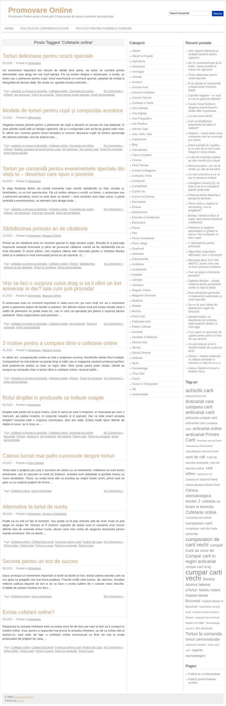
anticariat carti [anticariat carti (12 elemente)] (200, 412)
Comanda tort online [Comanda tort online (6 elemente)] (199, 517)
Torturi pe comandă (43, 213)
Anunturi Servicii (142, 97)
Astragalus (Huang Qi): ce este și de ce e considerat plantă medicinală (203, 186)
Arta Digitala (139, 113)
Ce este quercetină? (200, 116)
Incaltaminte (139, 269)
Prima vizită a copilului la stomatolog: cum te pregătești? (203, 207)
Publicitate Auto (141, 321)
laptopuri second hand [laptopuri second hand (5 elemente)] (207, 617)
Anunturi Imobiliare (143, 92)
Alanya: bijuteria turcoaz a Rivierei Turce (203, 370)
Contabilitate (139, 186)
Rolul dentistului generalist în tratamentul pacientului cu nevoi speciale (205, 296)
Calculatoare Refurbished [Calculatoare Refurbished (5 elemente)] (199, 446)
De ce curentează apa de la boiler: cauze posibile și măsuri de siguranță (204, 66)
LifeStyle (137, 279)
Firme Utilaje (139, 243)
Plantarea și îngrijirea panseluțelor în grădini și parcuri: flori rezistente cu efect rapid (203, 232)
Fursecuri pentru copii (68, 542)
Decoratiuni (139, 201)
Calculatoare (139, 149)
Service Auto (139, 342)
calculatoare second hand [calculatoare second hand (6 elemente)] (202, 451)
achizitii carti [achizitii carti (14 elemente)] (199, 390)
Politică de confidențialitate (44, 28)
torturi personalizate (103, 94)
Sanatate (137, 332)
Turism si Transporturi (145, 384)
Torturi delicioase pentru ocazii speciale (47, 56)
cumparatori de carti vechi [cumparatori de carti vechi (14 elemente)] (202, 542)
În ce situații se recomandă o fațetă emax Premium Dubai (204, 87)
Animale (137, 77)
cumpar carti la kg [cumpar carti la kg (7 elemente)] (198, 567)
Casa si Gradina (141, 155)
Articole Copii (140, 129)
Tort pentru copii (89, 149)
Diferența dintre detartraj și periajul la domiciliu (204, 196)
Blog (134, 144)
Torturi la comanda (42, 94)
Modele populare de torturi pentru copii (37, 149)
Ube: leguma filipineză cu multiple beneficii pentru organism (203, 54)
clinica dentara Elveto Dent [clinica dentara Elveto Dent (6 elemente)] (203, 485)
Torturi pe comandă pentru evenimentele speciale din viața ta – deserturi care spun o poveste (63, 171)
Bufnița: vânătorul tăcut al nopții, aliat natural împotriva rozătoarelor (205, 219)
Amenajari (138, 71)
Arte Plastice (139, 123)
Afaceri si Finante (142, 56)
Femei (135, 227)
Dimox (20, 700)
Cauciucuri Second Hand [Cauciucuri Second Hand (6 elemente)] (201, 479)
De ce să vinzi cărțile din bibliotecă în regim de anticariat (202, 308)
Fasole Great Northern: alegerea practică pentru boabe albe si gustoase (202, 107)
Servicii (136, 347)
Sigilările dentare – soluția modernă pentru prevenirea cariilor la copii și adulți (204, 284)
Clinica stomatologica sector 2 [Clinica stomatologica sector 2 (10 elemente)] (198, 495)
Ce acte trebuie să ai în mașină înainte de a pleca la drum (205, 348)
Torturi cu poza (44, 545)
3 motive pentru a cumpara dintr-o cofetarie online (59, 343)
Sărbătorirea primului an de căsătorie (45, 228)
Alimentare (34, 63)
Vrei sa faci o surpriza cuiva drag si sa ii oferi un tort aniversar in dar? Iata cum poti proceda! (61, 285)
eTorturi (8, 94)
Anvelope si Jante (142, 103)
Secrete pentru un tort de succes (40, 561)
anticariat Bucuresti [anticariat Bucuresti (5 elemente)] (196, 396)
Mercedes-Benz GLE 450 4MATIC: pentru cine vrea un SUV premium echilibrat (204, 264)
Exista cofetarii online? (28, 612)
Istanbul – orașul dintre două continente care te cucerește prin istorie (205, 137)
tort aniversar (22, 94)
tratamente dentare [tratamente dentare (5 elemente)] (196, 644)
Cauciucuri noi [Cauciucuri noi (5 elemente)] (204, 474)
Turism (136, 378)
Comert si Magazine (54, 513)
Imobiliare (138, 264)
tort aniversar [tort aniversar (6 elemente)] (204, 628)
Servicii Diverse (141, 352)
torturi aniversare (41, 491)
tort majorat (64, 436)
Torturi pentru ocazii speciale (72, 94)
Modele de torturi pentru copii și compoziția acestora (62, 110)
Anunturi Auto (140, 87)
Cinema (136, 160)
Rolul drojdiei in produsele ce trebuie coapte (53, 398)
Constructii (138, 181)
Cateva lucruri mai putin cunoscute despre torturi (58, 456)
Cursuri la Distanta (143, 196)
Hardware (138, 253)
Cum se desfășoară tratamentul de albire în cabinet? (202, 125)
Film (134, 233)
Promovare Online (40, 10)
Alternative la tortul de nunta (34, 507)
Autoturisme (139, 139)
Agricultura (138, 61)
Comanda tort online (81, 91)
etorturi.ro (32, 436)
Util (134, 389)
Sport (135, 363)
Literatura (138, 285)
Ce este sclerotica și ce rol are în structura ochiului (204, 176)
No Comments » (113, 91)
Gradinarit (138, 248)
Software (137, 358)
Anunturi (137, 82)
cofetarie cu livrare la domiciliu (29, 91)
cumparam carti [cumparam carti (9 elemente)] (199, 523)
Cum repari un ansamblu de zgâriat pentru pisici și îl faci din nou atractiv (205, 336)
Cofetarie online (58, 91)
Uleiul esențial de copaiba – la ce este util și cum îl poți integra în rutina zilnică (204, 149)
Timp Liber (138, 373)
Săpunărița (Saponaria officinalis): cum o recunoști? (205, 253)
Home (9, 28)
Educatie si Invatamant (145, 217)
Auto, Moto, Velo (142, 134)
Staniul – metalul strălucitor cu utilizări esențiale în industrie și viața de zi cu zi (204, 360)
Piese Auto (138, 316)
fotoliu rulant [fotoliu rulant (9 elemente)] (209, 590)
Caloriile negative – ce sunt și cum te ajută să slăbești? (204, 97)
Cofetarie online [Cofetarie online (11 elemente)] (201, 512)
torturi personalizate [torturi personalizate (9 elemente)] (203, 639)
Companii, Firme (142, 175)
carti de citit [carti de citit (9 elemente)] (195, 457)
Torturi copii (79, 436)
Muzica (136, 311)
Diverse (136, 207)
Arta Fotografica (141, 118)
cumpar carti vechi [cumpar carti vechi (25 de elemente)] (204, 575)
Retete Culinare (141, 326)
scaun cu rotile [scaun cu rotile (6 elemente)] (195, 623)
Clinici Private (140, 165)
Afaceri (136, 50)
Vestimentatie (140, 394)
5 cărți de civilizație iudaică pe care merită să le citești (204, 159)
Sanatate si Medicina (144, 337)
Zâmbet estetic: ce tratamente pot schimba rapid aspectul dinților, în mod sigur (202, 322)
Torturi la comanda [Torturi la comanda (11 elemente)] (204, 633)
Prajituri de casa (92, 542)
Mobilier (136, 306)
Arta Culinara (36, 463)
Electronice (138, 222)
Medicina (137, 300)
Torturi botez (11, 545)
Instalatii (137, 274)
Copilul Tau (138, 191)
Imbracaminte (140, 259)
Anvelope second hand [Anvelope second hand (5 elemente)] (209, 440)
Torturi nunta (86, 545)
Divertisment (139, 212)
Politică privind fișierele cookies (104, 28)
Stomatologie (140, 368)
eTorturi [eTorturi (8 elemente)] (191, 590)
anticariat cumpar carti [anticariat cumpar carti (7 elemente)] (201, 418)
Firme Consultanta (143, 238)
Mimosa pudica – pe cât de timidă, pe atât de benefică (204, 167)
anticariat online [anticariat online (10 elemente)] (207, 428)
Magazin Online (51, 235)
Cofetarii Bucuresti (42, 542)
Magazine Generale (144, 295)
